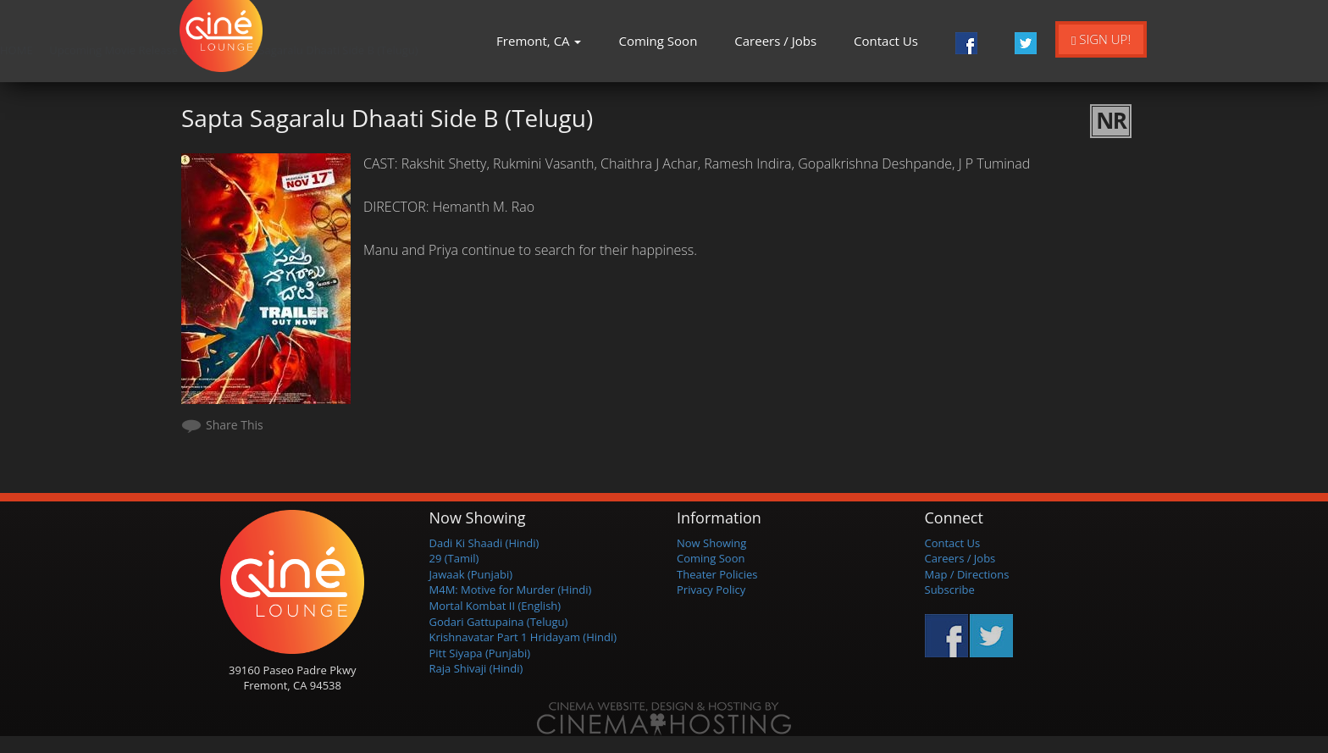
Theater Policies (717, 574)
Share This (234, 425)
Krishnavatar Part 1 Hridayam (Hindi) (523, 637)
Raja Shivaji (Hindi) (476, 668)
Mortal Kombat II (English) (495, 605)
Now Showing (711, 543)
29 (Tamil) (454, 558)
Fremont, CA (538, 40)
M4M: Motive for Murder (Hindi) (510, 589)
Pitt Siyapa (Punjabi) (480, 653)
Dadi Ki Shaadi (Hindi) (484, 543)
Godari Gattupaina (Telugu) (498, 621)
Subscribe (950, 589)
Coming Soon (657, 40)
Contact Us (886, 40)
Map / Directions (967, 574)
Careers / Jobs (775, 40)
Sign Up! (1101, 38)
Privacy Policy (711, 589)
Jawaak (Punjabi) (471, 574)
